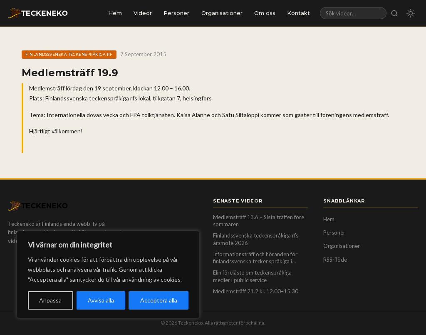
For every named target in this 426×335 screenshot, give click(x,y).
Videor (143, 13)
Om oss (264, 13)
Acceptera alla (158, 300)
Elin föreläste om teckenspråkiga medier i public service (252, 276)
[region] (108, 274)
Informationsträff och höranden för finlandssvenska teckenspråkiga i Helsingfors (255, 258)
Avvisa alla (101, 300)
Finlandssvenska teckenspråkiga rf (68, 54)
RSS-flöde (335, 259)
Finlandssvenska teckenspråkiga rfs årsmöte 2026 (255, 239)
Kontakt (298, 13)
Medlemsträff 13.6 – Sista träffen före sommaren (258, 221)
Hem (115, 13)
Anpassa (50, 300)
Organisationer (222, 13)
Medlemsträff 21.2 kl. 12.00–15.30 (255, 291)
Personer (176, 13)
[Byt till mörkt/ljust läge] (410, 13)
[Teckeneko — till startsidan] (38, 13)
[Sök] (394, 13)
